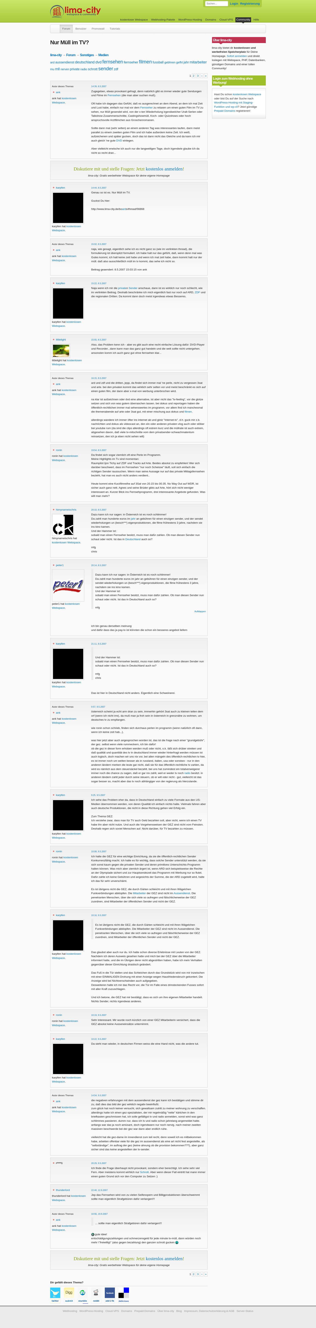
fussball (158, 62)
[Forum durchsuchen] (216, 3)
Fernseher (146, 107)
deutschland (85, 62)
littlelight (61, 339)
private (75, 69)
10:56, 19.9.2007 (99, 1214)
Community (243, 19)
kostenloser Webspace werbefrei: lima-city (90, 11)
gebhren (169, 62)
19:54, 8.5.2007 (99, 450)
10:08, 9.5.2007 (99, 851)
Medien (103, 55)
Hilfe (256, 19)
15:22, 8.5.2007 (99, 283)
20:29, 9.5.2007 (99, 1163)
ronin (59, 450)
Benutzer (80, 28)
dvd (98, 62)
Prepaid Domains (224, 110)
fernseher (131, 62)
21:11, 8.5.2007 (99, 644)
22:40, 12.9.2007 (99, 1190)
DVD (119, 140)
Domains (210, 19)
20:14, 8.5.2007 (99, 565)
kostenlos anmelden (164, 168)
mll (57, 69)
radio (83, 69)
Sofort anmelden (237, 56)
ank (58, 92)
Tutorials (115, 28)
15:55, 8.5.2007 (99, 339)
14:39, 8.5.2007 (99, 86)
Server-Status (245, 1311)
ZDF (197, 292)
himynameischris (66, 509)
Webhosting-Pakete (163, 19)
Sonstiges (87, 55)
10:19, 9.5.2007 (99, 1015)
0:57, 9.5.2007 (98, 707)
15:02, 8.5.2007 (99, 244)
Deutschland (133, 539)
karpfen (60, 187)
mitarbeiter (198, 62)
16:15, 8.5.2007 (99, 378)
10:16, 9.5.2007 (99, 915)
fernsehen (112, 61)
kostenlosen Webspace (66, 542)
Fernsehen (114, 95)
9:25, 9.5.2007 (98, 795)
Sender (133, 288)
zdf (116, 69)
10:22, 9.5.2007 (99, 1039)
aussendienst (64, 62)
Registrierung (250, 3)
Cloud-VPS (226, 19)
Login (234, 3)
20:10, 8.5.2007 (99, 510)
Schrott (144, 1172)
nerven (64, 69)
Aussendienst (182, 893)
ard (52, 62)
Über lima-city (165, 1311)
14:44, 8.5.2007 (99, 188)
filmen (145, 61)
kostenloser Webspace (134, 19)
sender (105, 68)
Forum (66, 28)
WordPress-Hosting (190, 19)
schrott (93, 69)
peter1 (60, 565)
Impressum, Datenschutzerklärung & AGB (209, 1311)
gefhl (179, 62)
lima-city (56, 55)
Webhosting (70, 1311)
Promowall (98, 28)
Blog (179, 1311)
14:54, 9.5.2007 (99, 1095)
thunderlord (63, 1190)
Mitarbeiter (139, 893)
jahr (186, 62)
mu (52, 69)
